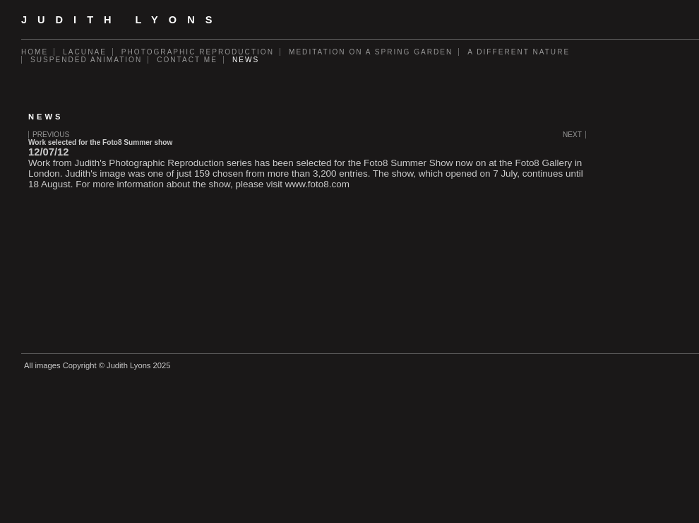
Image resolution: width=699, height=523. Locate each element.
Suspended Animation (86, 60)
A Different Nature (518, 52)
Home (34, 52)
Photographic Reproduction (197, 52)
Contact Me (187, 60)
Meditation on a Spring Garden (371, 52)
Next (572, 135)
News (245, 60)
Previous (50, 135)
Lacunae (85, 52)
